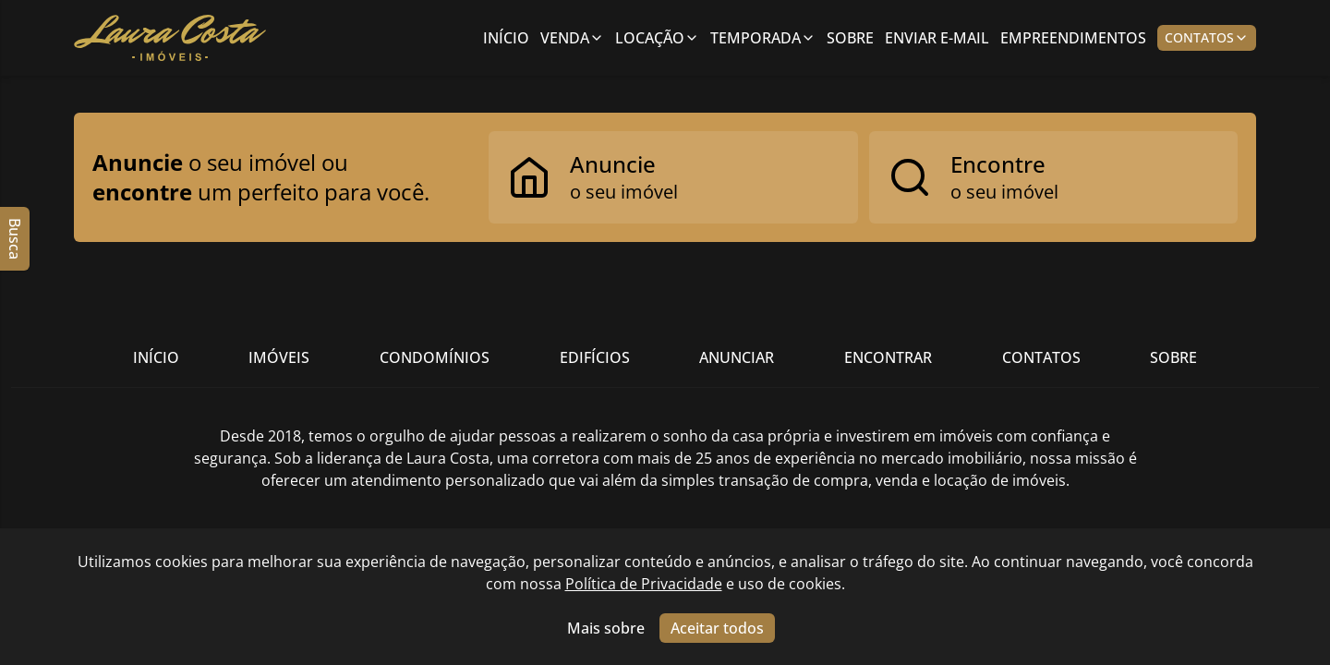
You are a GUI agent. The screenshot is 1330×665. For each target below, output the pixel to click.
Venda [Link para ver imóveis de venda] (572, 38)
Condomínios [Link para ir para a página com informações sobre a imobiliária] (435, 357)
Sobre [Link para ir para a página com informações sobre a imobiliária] (850, 38)
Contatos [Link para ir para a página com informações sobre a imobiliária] (1041, 357)
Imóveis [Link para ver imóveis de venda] (278, 357)
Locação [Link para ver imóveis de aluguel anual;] (657, 38)
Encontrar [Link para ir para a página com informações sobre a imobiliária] (888, 357)
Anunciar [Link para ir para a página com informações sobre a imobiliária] (736, 357)
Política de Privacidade (643, 584)
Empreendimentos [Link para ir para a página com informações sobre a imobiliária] (1073, 38)
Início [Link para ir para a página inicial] (506, 38)
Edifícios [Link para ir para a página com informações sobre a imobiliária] (595, 357)
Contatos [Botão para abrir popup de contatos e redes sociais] (1207, 37)
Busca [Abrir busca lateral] (15, 239)
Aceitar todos (717, 628)
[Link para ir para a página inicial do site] (170, 38)
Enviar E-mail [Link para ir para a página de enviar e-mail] (937, 38)
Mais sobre (606, 628)
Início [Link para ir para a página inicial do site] (156, 357)
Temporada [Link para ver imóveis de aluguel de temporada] (763, 38)
